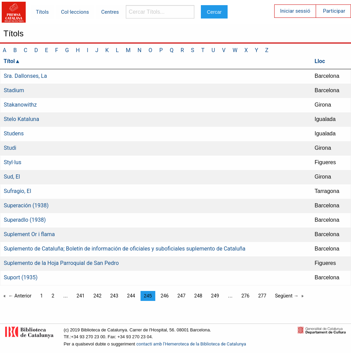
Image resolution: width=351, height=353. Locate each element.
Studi (10, 148)
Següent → (287, 296)
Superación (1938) (26, 205)
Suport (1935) (20, 277)
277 (262, 296)
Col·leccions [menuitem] (75, 12)
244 (131, 296)
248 (198, 296)
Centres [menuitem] (110, 12)
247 (181, 296)
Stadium (14, 90)
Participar (334, 11)
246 (164, 296)
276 (245, 296)
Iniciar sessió (295, 11)
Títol (9, 61)
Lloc (320, 61)
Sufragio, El (17, 191)
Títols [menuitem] (42, 12)
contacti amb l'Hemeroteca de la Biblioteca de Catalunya (191, 343)
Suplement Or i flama (29, 234)
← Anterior (20, 296)
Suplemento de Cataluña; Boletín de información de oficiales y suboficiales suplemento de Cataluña (124, 248)
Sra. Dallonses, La (25, 76)
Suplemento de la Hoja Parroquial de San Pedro (61, 263)
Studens (14, 133)
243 (114, 296)
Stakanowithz (20, 104)
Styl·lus (12, 162)
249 (215, 296)
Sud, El (12, 176)
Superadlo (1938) (25, 220)
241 (80, 296)
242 (97, 296)
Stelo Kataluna (21, 119)
